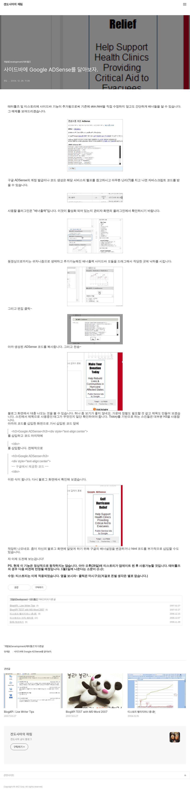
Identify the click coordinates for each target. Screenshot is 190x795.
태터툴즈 (34, 599)
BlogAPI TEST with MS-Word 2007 (27, 609)
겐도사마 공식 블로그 (21, 739)
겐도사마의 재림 (13, 4)
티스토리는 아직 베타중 (21, 618)
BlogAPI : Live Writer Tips (22, 605)
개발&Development (18, 599)
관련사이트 (9, 775)
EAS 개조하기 (17, 622)
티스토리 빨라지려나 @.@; (23, 614)
